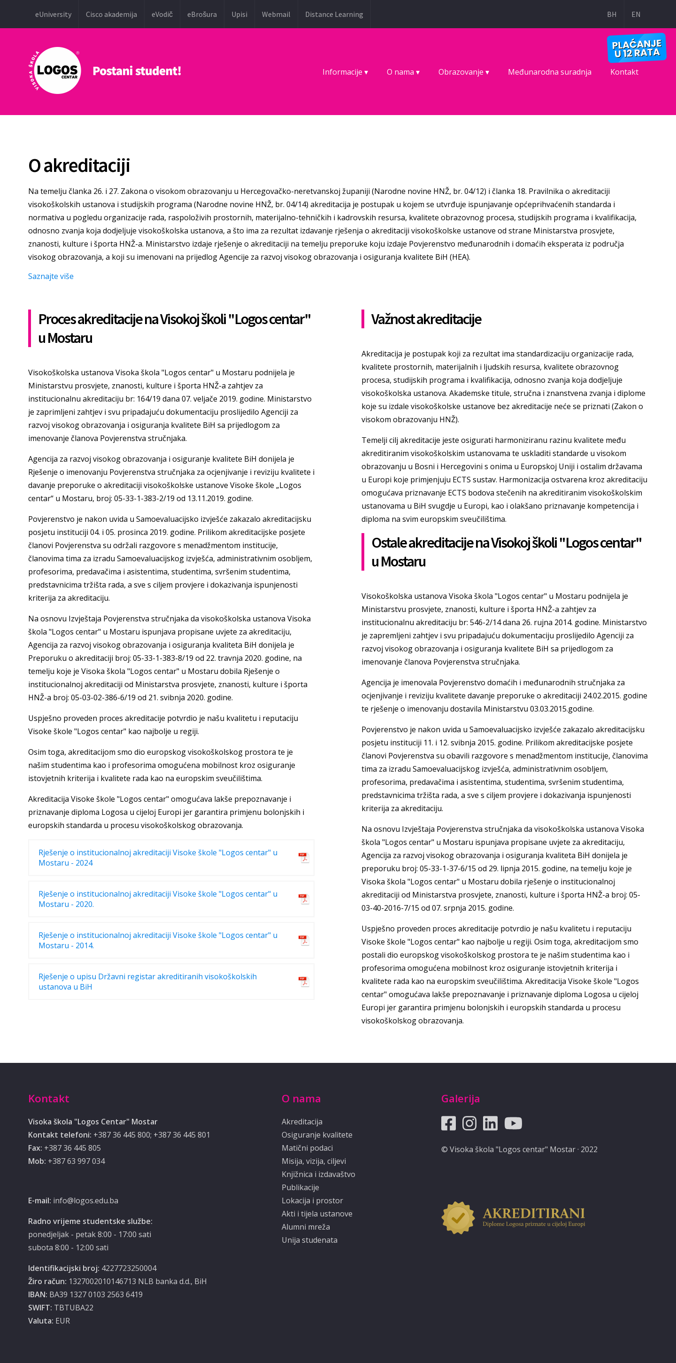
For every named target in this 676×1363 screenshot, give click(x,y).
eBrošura (202, 14)
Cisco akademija (111, 14)
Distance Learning (334, 14)
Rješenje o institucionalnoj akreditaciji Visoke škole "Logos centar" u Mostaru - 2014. (157, 940)
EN (636, 14)
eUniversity (53, 14)
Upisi (239, 14)
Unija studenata (310, 1240)
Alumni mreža (306, 1227)
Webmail (276, 14)
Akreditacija (302, 1121)
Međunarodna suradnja (550, 72)
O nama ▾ (403, 72)
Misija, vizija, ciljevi (314, 1161)
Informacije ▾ (345, 72)
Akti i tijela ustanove (317, 1213)
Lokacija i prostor (312, 1200)
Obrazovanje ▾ (463, 72)
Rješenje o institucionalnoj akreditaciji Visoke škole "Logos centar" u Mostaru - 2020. (157, 899)
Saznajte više (51, 276)
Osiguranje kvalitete (317, 1135)
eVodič (162, 14)
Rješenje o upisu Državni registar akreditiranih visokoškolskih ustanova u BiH (147, 981)
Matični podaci (307, 1148)
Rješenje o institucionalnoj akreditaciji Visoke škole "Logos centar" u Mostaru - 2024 (157, 857)
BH (612, 14)
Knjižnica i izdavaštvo (318, 1174)
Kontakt (624, 72)
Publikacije (300, 1187)
